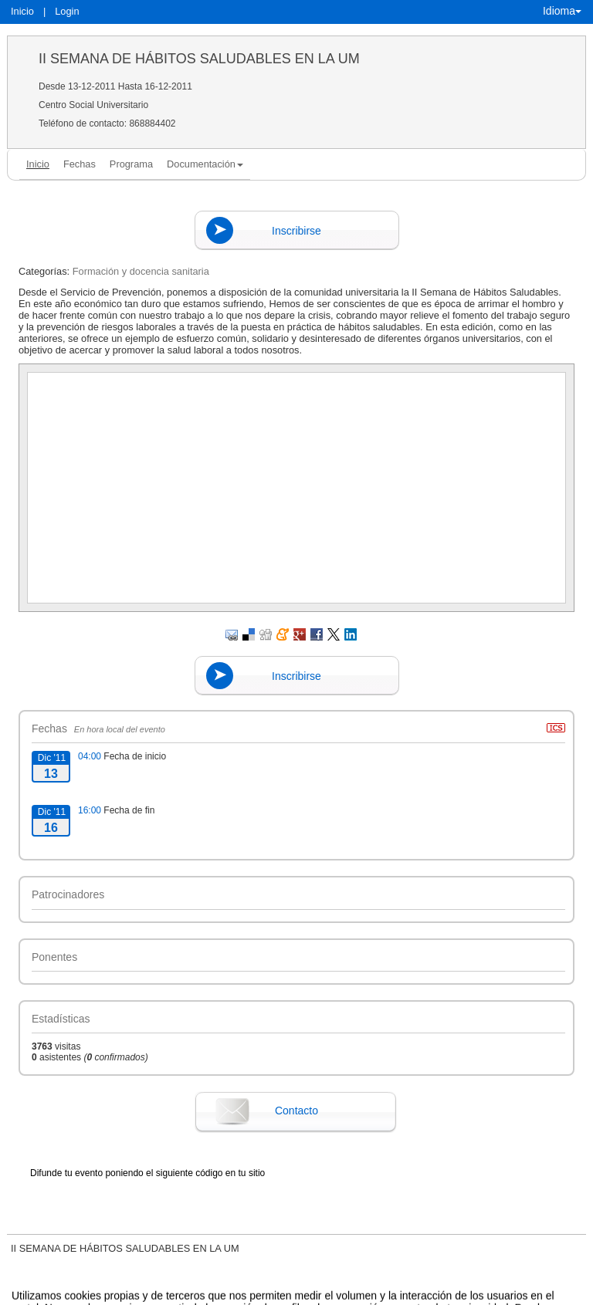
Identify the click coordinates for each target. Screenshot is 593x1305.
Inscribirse (296, 231)
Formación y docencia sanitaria (141, 271)
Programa (131, 164)
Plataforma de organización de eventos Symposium (304, 1293)
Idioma (562, 11)
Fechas (79, 164)
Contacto (296, 1110)
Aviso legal (135, 1293)
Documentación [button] (205, 164)
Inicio (22, 11)
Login (67, 11)
